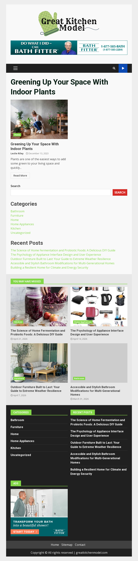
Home (17, 134)
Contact (80, 545)
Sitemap (66, 545)
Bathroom (17, 211)
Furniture (17, 216)
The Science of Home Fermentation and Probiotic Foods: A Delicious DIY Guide (63, 250)
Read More (20, 175)
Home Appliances (22, 224)
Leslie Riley (17, 153)
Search (15, 186)
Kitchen (16, 228)
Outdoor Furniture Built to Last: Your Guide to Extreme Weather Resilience (61, 259)
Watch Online (123, 68)
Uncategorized (20, 233)
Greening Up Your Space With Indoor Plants (39, 119)
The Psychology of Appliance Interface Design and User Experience (56, 255)
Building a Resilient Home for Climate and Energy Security (49, 267)
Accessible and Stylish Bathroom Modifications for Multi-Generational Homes (62, 263)
